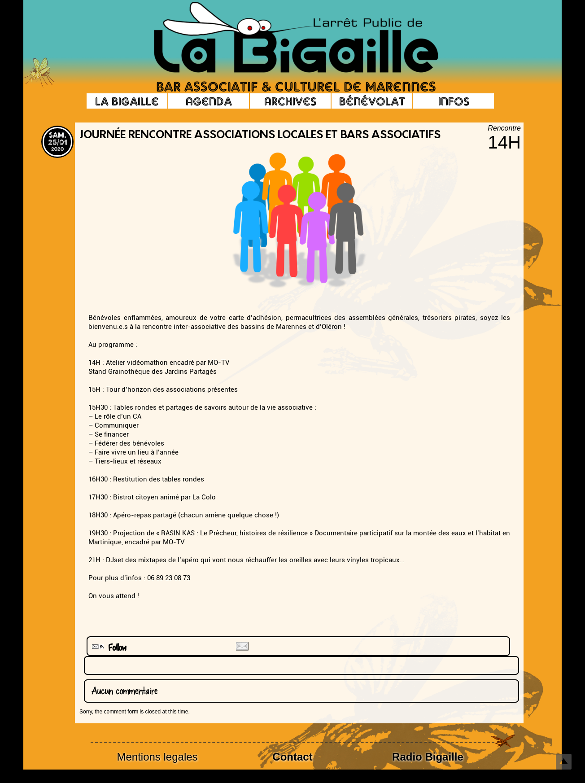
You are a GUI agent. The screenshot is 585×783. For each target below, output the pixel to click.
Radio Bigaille (427, 757)
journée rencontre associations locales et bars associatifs (260, 135)
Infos (453, 101)
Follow (108, 648)
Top (564, 762)
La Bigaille (127, 101)
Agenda (209, 101)
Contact (292, 757)
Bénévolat (372, 101)
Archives (290, 101)
